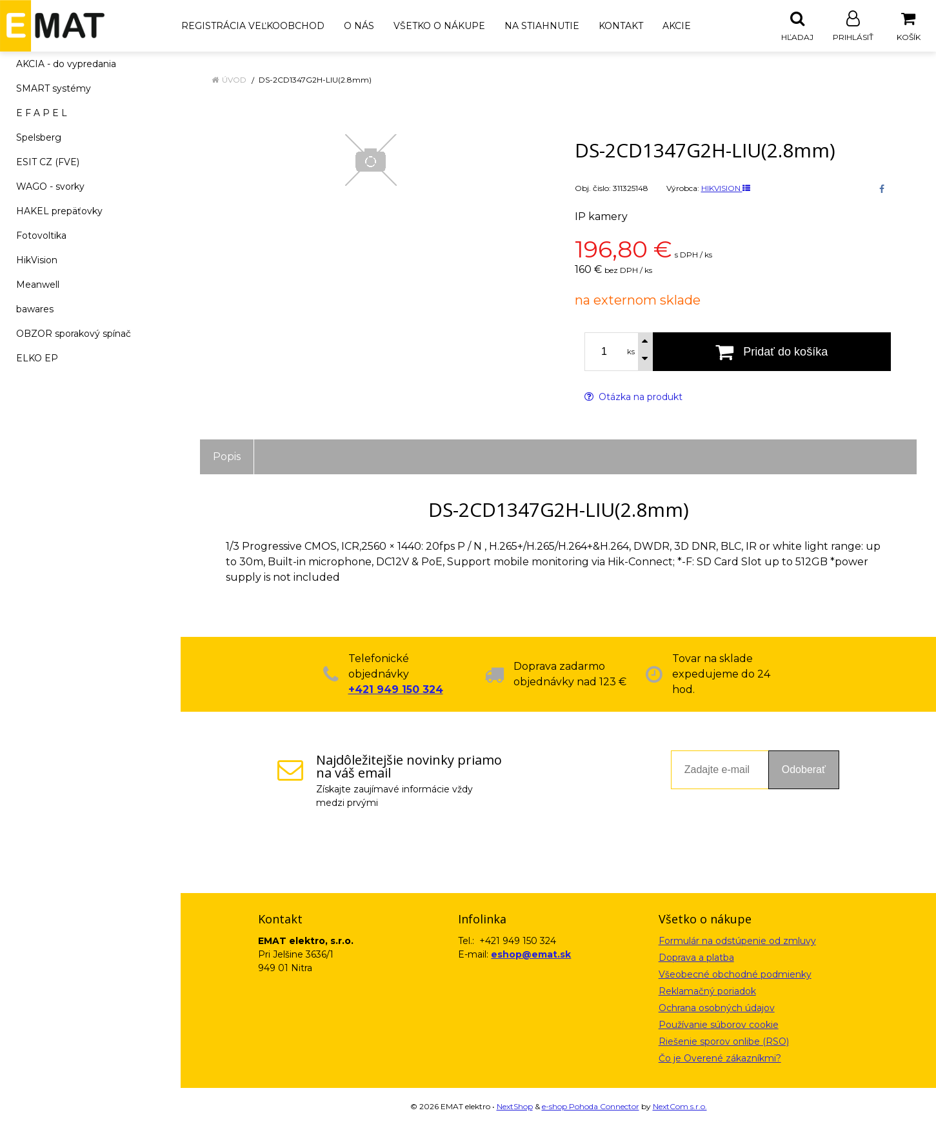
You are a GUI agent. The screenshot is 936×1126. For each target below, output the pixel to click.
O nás (359, 26)
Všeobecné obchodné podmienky (735, 975)
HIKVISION (725, 189)
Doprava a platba (696, 958)
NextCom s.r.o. (680, 1107)
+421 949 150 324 (395, 690)
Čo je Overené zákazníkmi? (720, 1059)
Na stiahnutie (541, 26)
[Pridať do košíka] (772, 352)
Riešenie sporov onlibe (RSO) (724, 1042)
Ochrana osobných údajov (717, 1008)
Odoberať (804, 770)
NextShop (515, 1107)
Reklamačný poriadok (707, 992)
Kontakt (621, 26)
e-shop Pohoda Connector (590, 1107)
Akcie (676, 26)
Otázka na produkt (633, 397)
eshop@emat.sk (531, 955)
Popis (227, 457)
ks (631, 352)
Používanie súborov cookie (719, 1025)
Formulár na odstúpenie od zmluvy (737, 941)
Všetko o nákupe (439, 26)
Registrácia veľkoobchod (252, 26)
